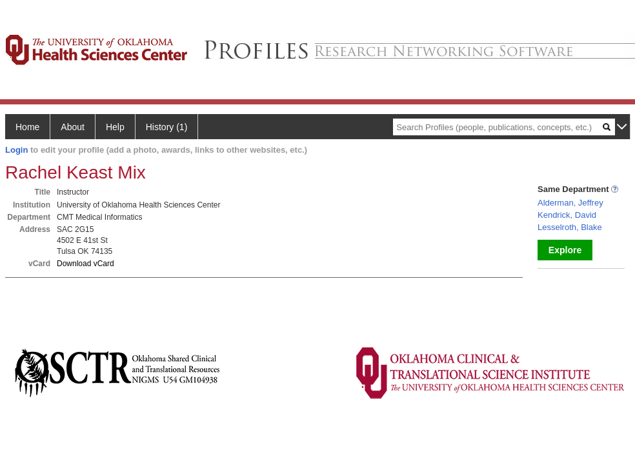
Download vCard (85, 263)
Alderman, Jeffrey (570, 203)
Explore (565, 250)
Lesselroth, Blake (570, 227)
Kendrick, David (567, 215)
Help (115, 127)
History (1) (167, 127)
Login (16, 150)
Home (27, 127)
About (73, 127)
